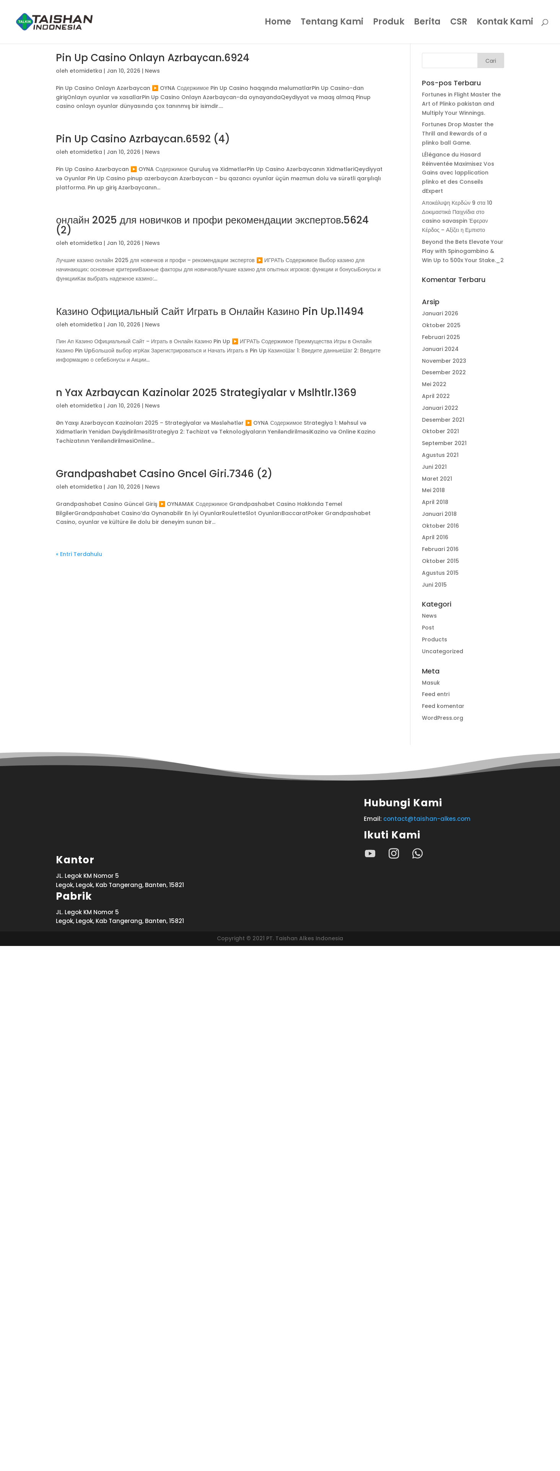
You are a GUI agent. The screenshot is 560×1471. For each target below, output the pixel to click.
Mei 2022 (434, 384)
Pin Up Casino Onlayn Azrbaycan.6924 (152, 58)
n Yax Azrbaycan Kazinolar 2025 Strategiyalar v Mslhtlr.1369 (206, 393)
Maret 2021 (437, 479)
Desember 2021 (443, 420)
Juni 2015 (434, 585)
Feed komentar (443, 706)
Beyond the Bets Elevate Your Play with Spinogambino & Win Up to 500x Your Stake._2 (463, 251)
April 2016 (435, 537)
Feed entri (435, 694)
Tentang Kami (332, 23)
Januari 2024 (440, 349)
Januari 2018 (439, 514)
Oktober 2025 (441, 325)
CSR (458, 23)
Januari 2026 (440, 313)
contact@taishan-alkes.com (426, 819)
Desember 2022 (444, 372)
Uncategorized (442, 651)
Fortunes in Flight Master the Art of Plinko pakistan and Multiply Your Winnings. (461, 104)
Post (428, 627)
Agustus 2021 (440, 455)
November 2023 (444, 361)
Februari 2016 (440, 549)
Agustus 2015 (440, 573)
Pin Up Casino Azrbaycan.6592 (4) (143, 139)
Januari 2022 (440, 408)
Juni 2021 (434, 467)
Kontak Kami (505, 23)
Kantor (75, 1385)
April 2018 (435, 502)
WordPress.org (442, 718)
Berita (427, 23)
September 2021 (444, 443)
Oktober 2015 (440, 561)
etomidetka (86, 71)
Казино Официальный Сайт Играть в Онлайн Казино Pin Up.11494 (209, 311)
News (152, 71)
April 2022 (436, 396)
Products (434, 639)
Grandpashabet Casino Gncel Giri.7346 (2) (164, 474)
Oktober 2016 (440, 526)
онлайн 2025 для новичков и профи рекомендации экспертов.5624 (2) (212, 225)
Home (278, 23)
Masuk (431, 683)
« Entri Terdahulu (79, 554)
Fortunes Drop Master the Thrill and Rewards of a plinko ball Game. (457, 134)
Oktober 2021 (440, 431)
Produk (388, 23)
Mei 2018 (433, 490)
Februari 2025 (441, 337)
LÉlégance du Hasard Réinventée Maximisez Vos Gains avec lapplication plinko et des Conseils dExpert (458, 173)
